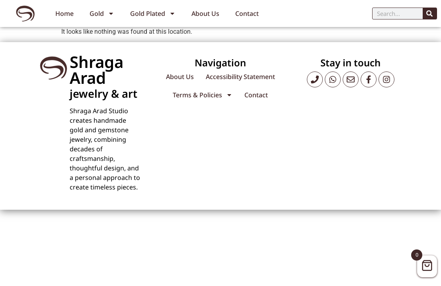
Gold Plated (153, 13)
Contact (247, 13)
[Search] (430, 13)
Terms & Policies (202, 95)
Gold (102, 13)
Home (64, 13)
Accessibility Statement (240, 76)
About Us (205, 13)
